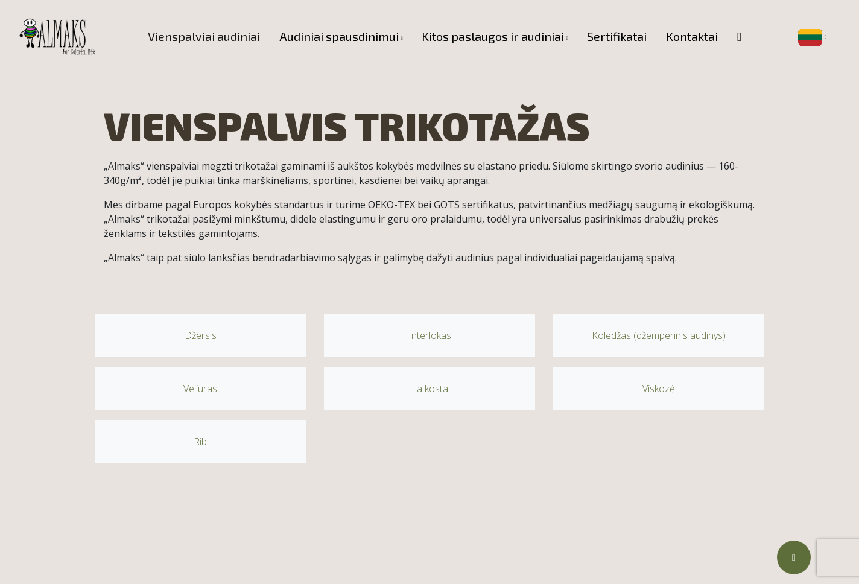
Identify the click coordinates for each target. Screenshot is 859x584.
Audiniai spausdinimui (339, 36)
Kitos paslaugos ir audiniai (493, 36)
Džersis (201, 335)
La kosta (429, 388)
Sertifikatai (617, 36)
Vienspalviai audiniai (204, 36)
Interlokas (429, 335)
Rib (200, 441)
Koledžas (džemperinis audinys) (659, 335)
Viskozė (658, 388)
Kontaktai (692, 36)
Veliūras (200, 388)
